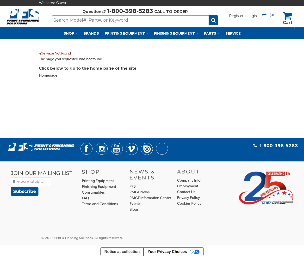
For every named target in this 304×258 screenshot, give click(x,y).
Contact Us (186, 192)
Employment (187, 186)
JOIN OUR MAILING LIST (42, 173)
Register (236, 16)
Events (135, 204)
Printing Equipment (98, 181)
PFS (133, 187)
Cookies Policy (189, 204)
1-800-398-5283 (130, 10)
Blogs (134, 210)
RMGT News (140, 192)
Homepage (48, 76)
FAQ (85, 198)
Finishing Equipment (99, 187)
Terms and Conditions (100, 204)
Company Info (188, 181)
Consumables (93, 193)
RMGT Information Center (150, 198)
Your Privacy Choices (167, 252)
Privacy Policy (188, 198)
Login (252, 16)
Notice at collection (122, 252)
